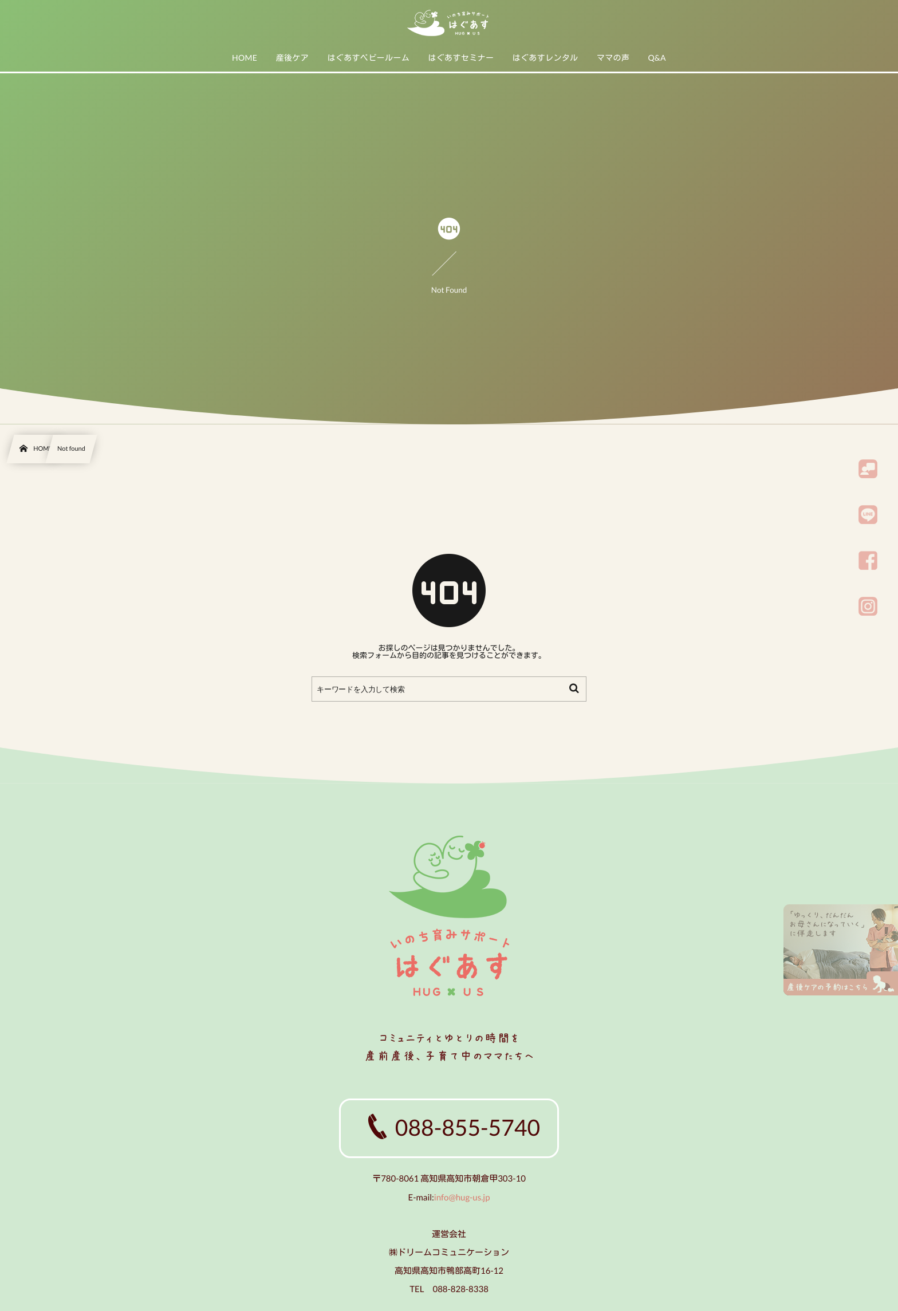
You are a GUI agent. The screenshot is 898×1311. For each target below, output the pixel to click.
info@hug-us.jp (462, 1197)
